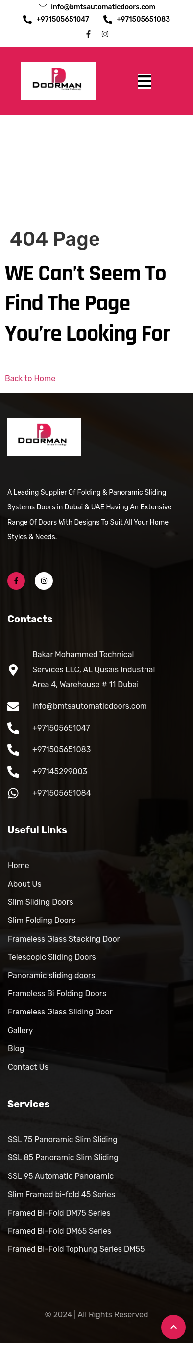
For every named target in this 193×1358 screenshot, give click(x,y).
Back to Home (30, 378)
